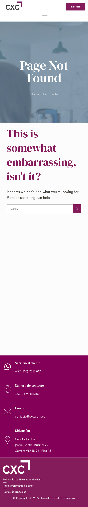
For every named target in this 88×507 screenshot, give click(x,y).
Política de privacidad (14, 492)
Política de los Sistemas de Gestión (22, 479)
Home (34, 94)
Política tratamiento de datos (18, 486)
